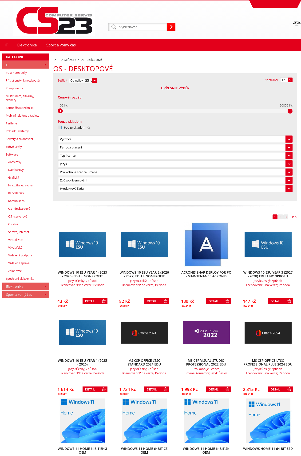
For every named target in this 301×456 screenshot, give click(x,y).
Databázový (16, 283)
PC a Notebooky (16, 186)
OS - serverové (17, 330)
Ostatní (13, 338)
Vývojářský (15, 361)
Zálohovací (15, 384)
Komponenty (14, 202)
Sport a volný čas (19, 408)
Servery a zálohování (19, 253)
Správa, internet (18, 346)
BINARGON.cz (292, 451)
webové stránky (267, 451)
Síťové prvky (14, 260)
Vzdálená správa (19, 377)
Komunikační (16, 314)
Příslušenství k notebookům (24, 194)
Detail (90, 187)
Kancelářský (16, 307)
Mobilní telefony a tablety (22, 229)
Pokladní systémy (17, 245)
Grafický (13, 291)
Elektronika (14, 400)
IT (7, 178)
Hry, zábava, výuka (20, 299)
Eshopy (249, 451)
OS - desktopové (19, 322)
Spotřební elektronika (20, 392)
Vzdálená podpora (20, 369)
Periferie (11, 237)
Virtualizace (15, 353)
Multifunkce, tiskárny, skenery (20, 212)
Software (12, 268)
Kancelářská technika (20, 221)
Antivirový (14, 276)
